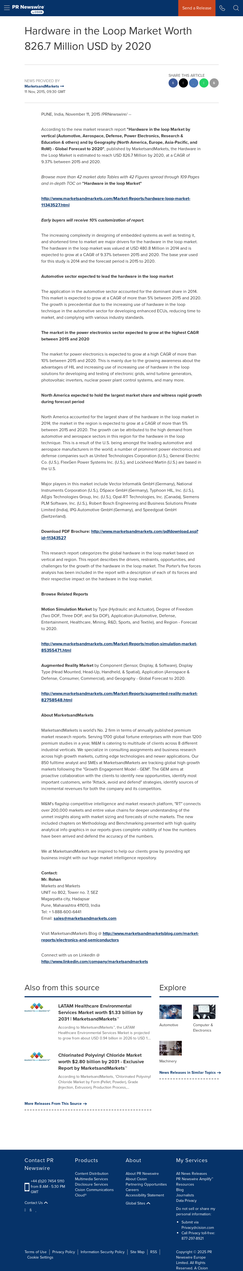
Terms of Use (36, 1252)
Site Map (137, 1252)
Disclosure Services (91, 1184)
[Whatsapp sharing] (203, 83)
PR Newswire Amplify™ (194, 1179)
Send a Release (196, 8)
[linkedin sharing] (193, 83)
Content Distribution (91, 1173)
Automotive (168, 1025)
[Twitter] (26, 1209)
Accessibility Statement (145, 1195)
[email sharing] (214, 83)
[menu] (7, 8)
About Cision (136, 1179)
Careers (132, 1190)
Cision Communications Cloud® (94, 1192)
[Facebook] (30, 1209)
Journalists (185, 1195)
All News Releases (191, 1173)
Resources (185, 1184)
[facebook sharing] (173, 83)
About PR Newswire (142, 1173)
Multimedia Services (91, 1179)
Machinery (168, 1061)
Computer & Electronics (203, 1027)
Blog (180, 1190)
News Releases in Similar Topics (189, 1072)
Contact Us (36, 1203)
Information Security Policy (103, 1252)
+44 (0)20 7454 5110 (47, 1181)
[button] (236, 8)
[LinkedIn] (36, 1209)
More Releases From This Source (56, 1103)
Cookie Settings (40, 1257)
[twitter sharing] (183, 83)
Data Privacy (186, 1200)
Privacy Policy (63, 1252)
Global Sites (138, 1203)
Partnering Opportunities (146, 1184)
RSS (153, 1252)
